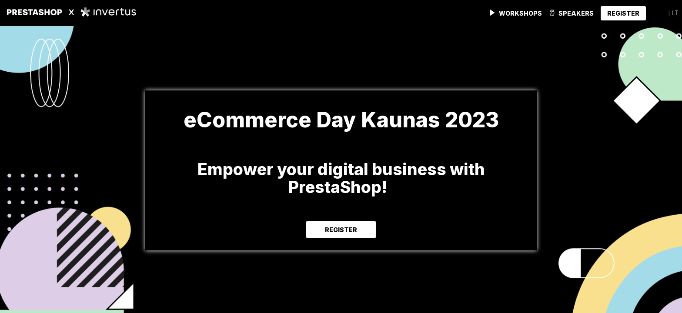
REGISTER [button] (341, 229)
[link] (515, 13)
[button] (623, 13)
